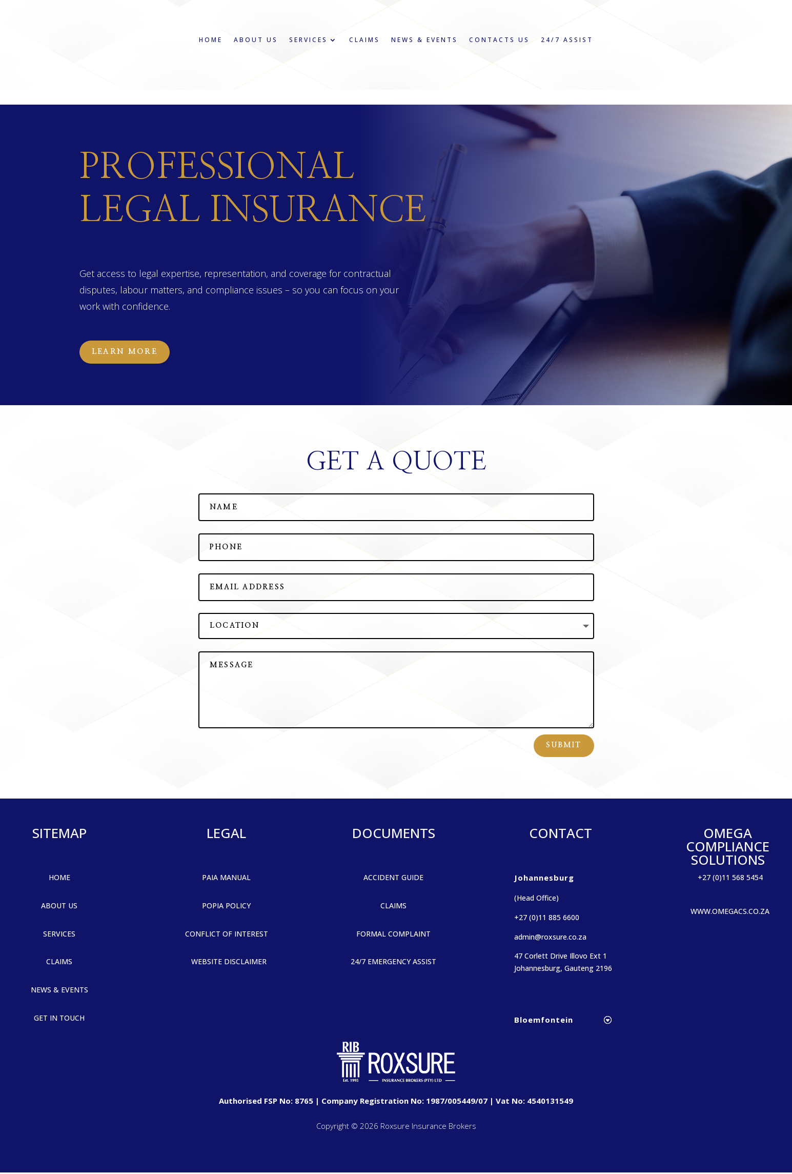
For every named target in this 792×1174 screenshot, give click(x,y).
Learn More (128, 352)
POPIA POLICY (226, 906)
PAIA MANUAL (226, 878)
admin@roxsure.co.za (550, 938)
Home (210, 39)
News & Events (424, 39)
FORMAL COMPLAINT (393, 935)
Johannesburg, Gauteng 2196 (563, 969)
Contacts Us (499, 39)
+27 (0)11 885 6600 (546, 918)
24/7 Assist (567, 39)
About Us (256, 39)
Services (308, 39)
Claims (364, 39)
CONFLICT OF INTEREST (226, 935)
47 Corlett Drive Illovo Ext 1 (560, 957)
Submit (563, 746)
